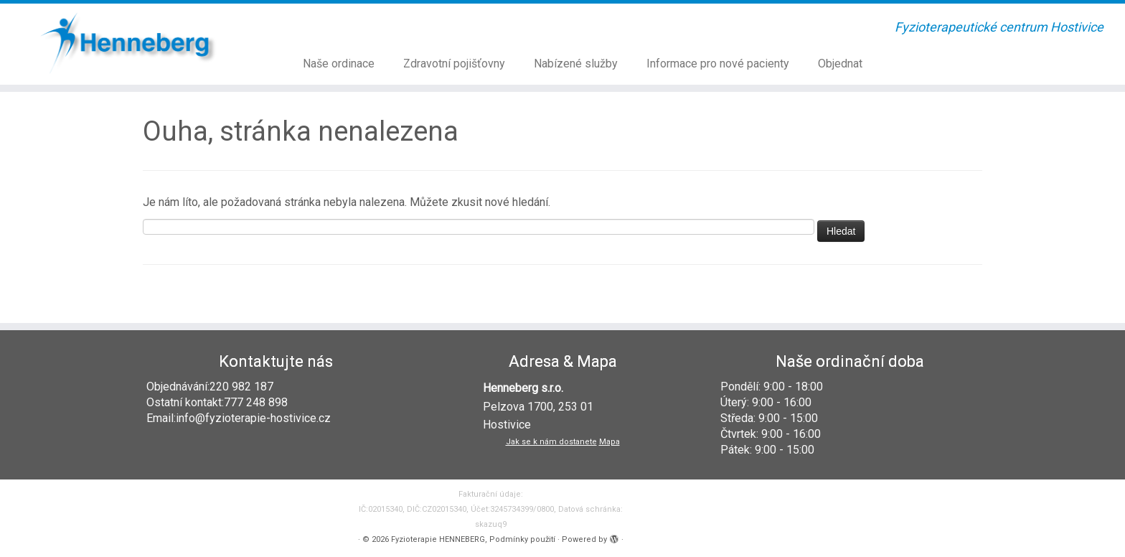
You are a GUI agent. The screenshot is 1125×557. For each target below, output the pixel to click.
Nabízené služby (576, 63)
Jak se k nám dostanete (551, 441)
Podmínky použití (522, 539)
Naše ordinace (339, 63)
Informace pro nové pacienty (717, 63)
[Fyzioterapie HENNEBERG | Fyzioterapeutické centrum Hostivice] (130, 42)
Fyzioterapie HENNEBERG (438, 539)
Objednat (840, 63)
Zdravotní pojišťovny (454, 63)
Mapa (609, 441)
